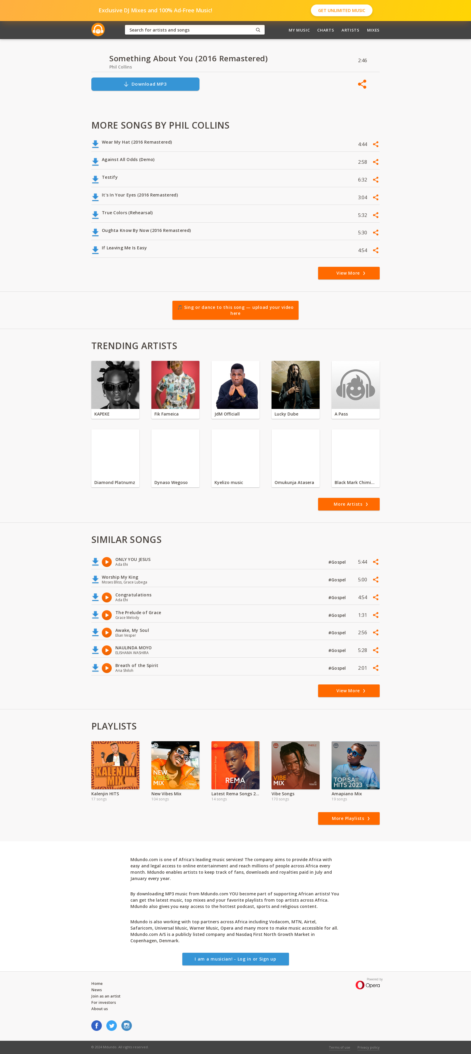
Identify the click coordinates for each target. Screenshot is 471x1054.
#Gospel (337, 562)
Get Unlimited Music (341, 10)
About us (99, 1008)
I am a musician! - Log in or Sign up (235, 959)
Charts (325, 30)
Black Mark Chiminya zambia (356, 482)
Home (97, 983)
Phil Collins (120, 67)
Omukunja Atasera (294, 482)
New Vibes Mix (166, 794)
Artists (351, 30)
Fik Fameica (166, 414)
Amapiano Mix (347, 794)
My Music (299, 30)
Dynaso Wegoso (171, 482)
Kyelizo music (228, 482)
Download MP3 (145, 84)
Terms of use (339, 1047)
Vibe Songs (283, 794)
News (96, 989)
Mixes (373, 30)
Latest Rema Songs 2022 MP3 (235, 794)
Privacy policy (368, 1047)
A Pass (341, 414)
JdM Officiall (227, 414)
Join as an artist (105, 996)
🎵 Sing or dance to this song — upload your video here (235, 310)
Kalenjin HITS (105, 794)
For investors (103, 1002)
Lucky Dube (286, 414)
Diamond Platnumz (114, 482)
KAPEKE (102, 414)
